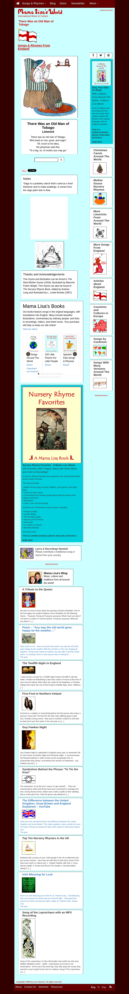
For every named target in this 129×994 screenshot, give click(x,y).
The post (23, 657)
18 (52, 377)
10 (59, 373)
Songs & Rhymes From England (34, 47)
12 (38, 377)
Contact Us (30, 990)
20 (56, 377)
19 (54, 377)
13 (40, 377)
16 (47, 377)
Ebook (30, 365)
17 (50, 377)
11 (61, 373)
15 (45, 377)
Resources (57, 990)
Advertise (44, 990)
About (18, 990)
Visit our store (30, 329)
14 (43, 377)
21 (59, 377)
